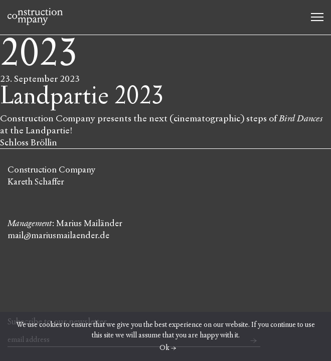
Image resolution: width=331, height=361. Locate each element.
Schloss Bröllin (28, 142)
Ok (164, 347)
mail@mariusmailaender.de (58, 235)
